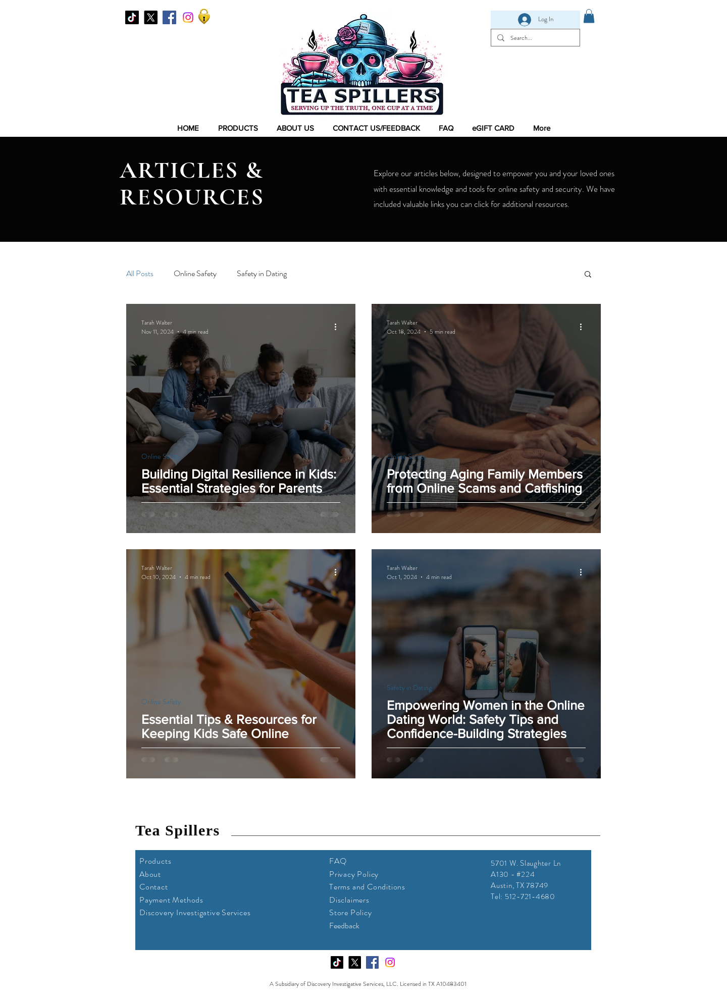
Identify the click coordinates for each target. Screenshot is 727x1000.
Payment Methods (171, 900)
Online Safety (195, 273)
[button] (588, 275)
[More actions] (339, 327)
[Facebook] (169, 17)
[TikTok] (132, 17)
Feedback (344, 925)
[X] (151, 17)
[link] (589, 16)
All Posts (139, 273)
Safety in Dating (262, 273)
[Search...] (534, 37)
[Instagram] (188, 17)
